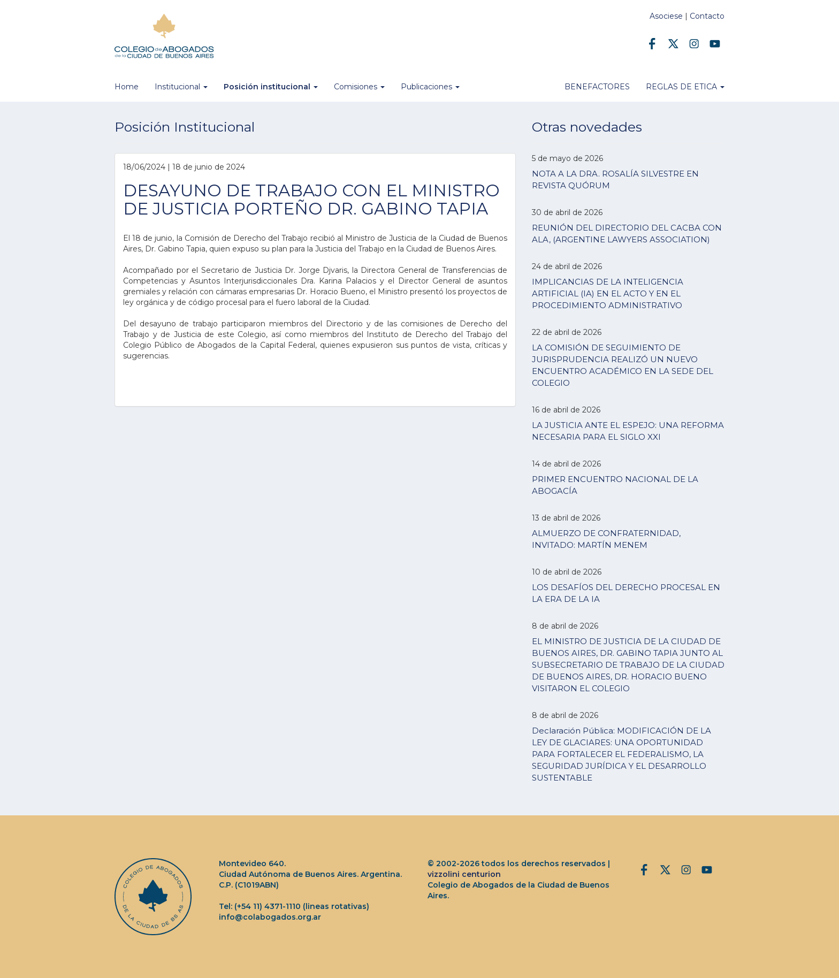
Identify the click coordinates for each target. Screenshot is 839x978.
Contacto (707, 16)
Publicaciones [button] (430, 86)
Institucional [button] (181, 86)
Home (127, 86)
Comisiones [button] (359, 86)
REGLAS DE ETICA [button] (685, 86)
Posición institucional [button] (271, 86)
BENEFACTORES (597, 86)
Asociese (666, 16)
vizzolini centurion (464, 874)
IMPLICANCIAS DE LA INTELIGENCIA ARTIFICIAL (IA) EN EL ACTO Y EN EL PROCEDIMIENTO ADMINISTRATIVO (607, 293)
